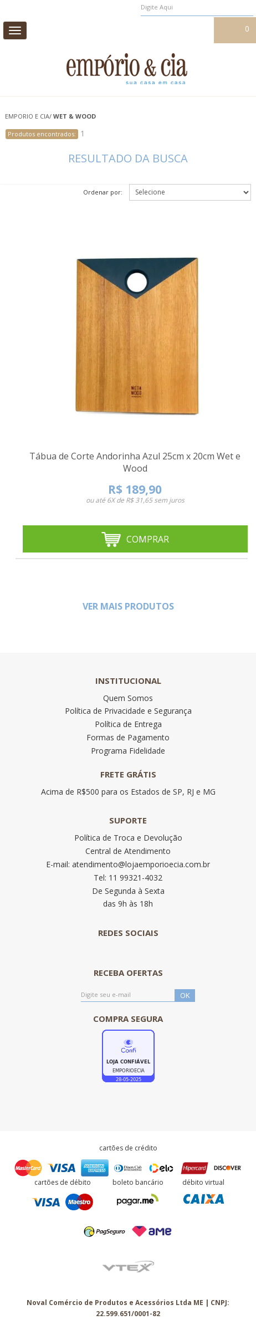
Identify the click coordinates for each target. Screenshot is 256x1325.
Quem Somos (128, 698)
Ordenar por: (102, 192)
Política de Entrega (128, 724)
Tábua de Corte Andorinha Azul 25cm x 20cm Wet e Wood (134, 462)
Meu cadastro (186, 29)
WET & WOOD (74, 116)
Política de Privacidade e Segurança (128, 710)
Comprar (135, 539)
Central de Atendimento (128, 851)
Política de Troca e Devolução (128, 837)
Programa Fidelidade (128, 750)
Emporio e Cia (27, 116)
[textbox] (197, 7)
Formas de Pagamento (128, 737)
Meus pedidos (130, 29)
